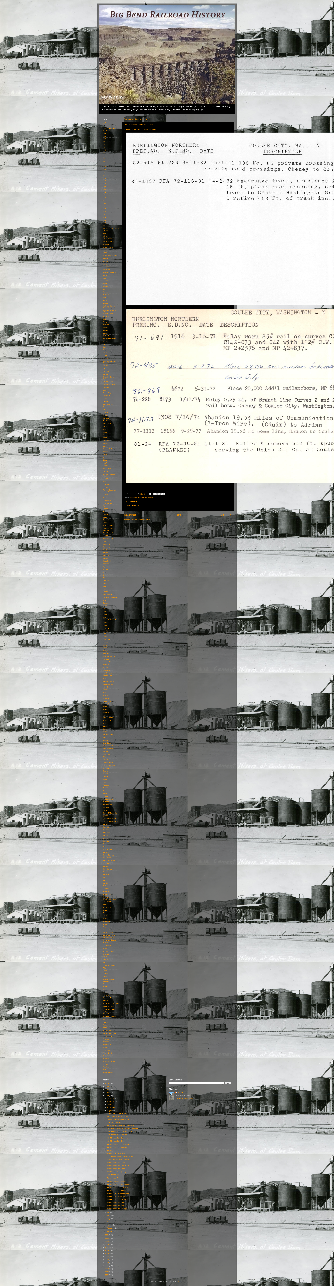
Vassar (105, 984)
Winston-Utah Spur (109, 1061)
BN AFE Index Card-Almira (116, 1203)
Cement (105, 358)
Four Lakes (107, 500)
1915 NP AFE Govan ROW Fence (118, 1135)
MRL (104, 723)
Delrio (105, 426)
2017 (107, 1247)
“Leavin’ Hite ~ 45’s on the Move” (118, 1159)
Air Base (106, 244)
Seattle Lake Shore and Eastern (109, 901)
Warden (105, 1001)
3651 (104, 172)
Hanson (105, 552)
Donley (105, 443)
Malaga (105, 650)
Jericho (105, 592)
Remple (105, 838)
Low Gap (106, 642)
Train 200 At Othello (114, 1123)
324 (104, 158)
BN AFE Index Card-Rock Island (118, 1144)
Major (105, 648)
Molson (105, 695)
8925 (104, 220)
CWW (105, 415)
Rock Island (107, 858)
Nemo (105, 737)
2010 (107, 1269)
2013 (107, 1259)
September (111, 1107)
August (109, 1111)
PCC (104, 791)
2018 (107, 1244)
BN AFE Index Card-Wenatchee (118, 1193)
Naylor (105, 729)
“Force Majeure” (112, 1178)
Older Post (226, 515)
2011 (107, 1266)
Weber (105, 1028)
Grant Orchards (108, 533)
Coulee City (149, 497)
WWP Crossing (108, 1072)
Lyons (105, 645)
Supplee (106, 957)
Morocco (106, 712)
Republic (106, 841)
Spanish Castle (108, 932)
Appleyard (106, 269)
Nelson (105, 732)
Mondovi (106, 698)
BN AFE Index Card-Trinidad (117, 1147)
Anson (105, 264)
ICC (104, 575)
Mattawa (106, 665)
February (110, 1228)
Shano (105, 916)
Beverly (105, 303)
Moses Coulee (108, 718)
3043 (104, 156)
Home (178, 515)
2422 (104, 139)
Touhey (105, 971)
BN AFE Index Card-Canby (116, 1153)
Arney (105, 275)
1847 (104, 126)
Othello (105, 776)
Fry (104, 506)
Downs (105, 454)
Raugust (106, 827)
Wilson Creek (107, 1053)
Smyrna (105, 927)
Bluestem (106, 316)
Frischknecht (107, 503)
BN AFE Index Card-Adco (116, 1206)
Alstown (105, 258)
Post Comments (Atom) (142, 520)
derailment (106, 435)
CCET (105, 355)
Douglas (106, 452)
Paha (104, 782)
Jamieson (106, 580)
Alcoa (105, 250)
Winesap (106, 1059)
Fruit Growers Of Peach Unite (117, 1113)
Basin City (106, 295)
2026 (107, 1083)
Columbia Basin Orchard (108, 378)
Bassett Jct (106, 297)
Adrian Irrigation (108, 242)
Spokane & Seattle (109, 940)
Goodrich (106, 520)
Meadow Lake (108, 673)
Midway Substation (109, 681)
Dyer (104, 457)
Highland (106, 564)
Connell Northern (109, 384)
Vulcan (105, 992)
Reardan (106, 830)
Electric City (107, 468)
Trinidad (105, 973)
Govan (105, 523)
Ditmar (105, 438)
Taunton (105, 959)
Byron (105, 341)
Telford (105, 962)
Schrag (105, 897)
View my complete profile (184, 1099)
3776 (104, 178)
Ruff (104, 880)
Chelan (105, 366)
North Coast (107, 743)
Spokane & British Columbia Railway (109, 936)
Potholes (106, 802)
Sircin (105, 924)
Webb (105, 1025)
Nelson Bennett (108, 734)
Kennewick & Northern (110, 597)
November (111, 1101)
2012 (107, 1263)
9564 (104, 226)
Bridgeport (106, 330)
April (109, 1222)
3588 (104, 170)
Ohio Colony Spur (109, 765)
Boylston (106, 325)
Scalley (105, 886)
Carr (104, 350)
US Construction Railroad (108, 980)
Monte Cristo (107, 701)
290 (104, 147)
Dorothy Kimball (108, 449)
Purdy (105, 810)
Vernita (105, 987)
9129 (104, 223)
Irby (104, 578)
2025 (107, 1086)
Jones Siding (107, 594)
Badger (105, 286)
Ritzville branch (108, 849)
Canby (105, 347)
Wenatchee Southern (110, 1033)
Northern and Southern (111, 746)
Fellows (105, 495)
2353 (104, 136)
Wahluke (106, 995)
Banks (105, 289)
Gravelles (106, 536)
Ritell (104, 846)
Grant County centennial (107, 529)
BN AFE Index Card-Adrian (116, 1196)
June (109, 1216)
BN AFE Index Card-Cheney (116, 1169)
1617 (104, 123)
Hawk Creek (107, 561)
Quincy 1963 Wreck (109, 818)
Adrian (105, 236)
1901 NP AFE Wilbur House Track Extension (122, 1129)
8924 (104, 217)
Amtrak (105, 261)
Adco (104, 233)
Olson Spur (107, 768)
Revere (105, 844)
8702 (104, 214)
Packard (106, 779)
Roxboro (106, 872)
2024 (107, 1089)
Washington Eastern (110, 1006)
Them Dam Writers (109, 965)
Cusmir (105, 407)
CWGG (105, 412)
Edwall (105, 460)
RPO (104, 877)
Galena (105, 509)
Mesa (105, 678)
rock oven (106, 863)
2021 (107, 1235)
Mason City (107, 662)
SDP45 (180, 1092)
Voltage (105, 989)
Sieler (105, 918)
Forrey (105, 497)
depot (105, 432)
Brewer (105, 327)
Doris (104, 446)
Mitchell (105, 687)
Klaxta (105, 600)
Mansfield (106, 653)
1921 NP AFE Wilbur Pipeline (117, 1175)
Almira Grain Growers (110, 255)
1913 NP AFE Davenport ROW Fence (120, 1156)
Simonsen (106, 921)
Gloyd (105, 517)
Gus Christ (106, 544)
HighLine (106, 566)
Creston (105, 401)
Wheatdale (106, 1039)
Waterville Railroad (109, 1017)
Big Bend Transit (108, 313)
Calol (104, 344)
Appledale (106, 267)
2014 (107, 1256)
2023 (107, 1092)
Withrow (105, 1064)
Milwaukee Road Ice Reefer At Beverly (120, 1126)
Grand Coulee (108, 525)
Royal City (106, 875)
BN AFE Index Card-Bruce (116, 1163)
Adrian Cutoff (107, 239)
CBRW (105, 353)
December (111, 1098)
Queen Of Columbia (110, 813)
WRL (104, 1070)
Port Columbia (108, 799)
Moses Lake (107, 720)
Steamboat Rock (108, 951)
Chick (105, 368)
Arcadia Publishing (109, 272)
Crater (105, 398)
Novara (105, 751)
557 (104, 200)
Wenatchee (107, 1030)
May (108, 1219)
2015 (107, 1253)
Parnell (105, 788)
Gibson (105, 514)
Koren (105, 606)
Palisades (106, 785)
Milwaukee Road (108, 684)
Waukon (105, 1019)
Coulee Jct (106, 396)
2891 (104, 144)
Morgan (105, 709)
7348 (104, 203)
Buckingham (107, 336)
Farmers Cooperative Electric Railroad (110, 491)
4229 (104, 198)
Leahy (105, 625)
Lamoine (106, 614)
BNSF (105, 319)
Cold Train (106, 371)
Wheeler (106, 1042)
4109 (104, 186)
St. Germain (107, 946)
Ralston (105, 824)
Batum (105, 300)
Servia (105, 910)
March (109, 1225)
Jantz (104, 583)
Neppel (105, 740)
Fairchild (106, 484)
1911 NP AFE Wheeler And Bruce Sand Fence (123, 1132)
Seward (105, 913)
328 (104, 161)
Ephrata (105, 471)
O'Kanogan (107, 754)
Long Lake (106, 639)
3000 (104, 150)
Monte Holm (107, 704)
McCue (105, 667)
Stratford (106, 954)
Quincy (105, 816)
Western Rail (107, 1036)
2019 (107, 1241)
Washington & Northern (111, 1003)
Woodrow (106, 1067)
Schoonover (107, 894)
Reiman (105, 835)
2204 (104, 133)
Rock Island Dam (109, 860)
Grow (104, 541)
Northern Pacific (108, 749)
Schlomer (106, 891)
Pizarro (105, 796)
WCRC (105, 1022)
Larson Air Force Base (110, 620)
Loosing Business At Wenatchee (118, 1119)
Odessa (105, 760)
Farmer (105, 487)
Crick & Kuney (108, 404)
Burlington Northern (137, 497)
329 (104, 164)
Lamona (105, 617)
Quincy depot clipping (110, 821)
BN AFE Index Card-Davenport (117, 1138)
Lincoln (105, 631)
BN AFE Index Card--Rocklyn (117, 1209)
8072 (104, 209)
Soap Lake (106, 930)
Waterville (106, 1014)
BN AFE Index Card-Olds (115, 1141)
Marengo (106, 659)
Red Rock (106, 833)
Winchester (107, 1056)
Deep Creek (107, 424)
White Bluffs (107, 1044)
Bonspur (106, 322)
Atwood (105, 281)
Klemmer (106, 603)
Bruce (105, 333)
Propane (106, 807)
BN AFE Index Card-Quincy (116, 1172)
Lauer (105, 622)
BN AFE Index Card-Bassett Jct (118, 1166)
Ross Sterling (107, 869)
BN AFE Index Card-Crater (116, 1150)
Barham (105, 292)
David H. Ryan (108, 421)
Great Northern (108, 538)
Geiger (105, 511)
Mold (104, 692)
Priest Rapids (107, 804)
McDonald (106, 670)
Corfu (105, 390)
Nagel (105, 726)
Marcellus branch (109, 656)
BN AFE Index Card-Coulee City (118, 1181)
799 (104, 206)
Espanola (106, 479)
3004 (104, 153)
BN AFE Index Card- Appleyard (117, 1190)
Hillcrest (105, 569)
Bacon (105, 284)
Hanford (105, 550)
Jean (104, 589)
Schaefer (106, 889)
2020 (107, 1238)
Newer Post (130, 515)
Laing (105, 611)
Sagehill (105, 883)
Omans (105, 771)
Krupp (105, 608)
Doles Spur (107, 440)
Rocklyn (105, 866)
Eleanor (105, 466)
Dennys (105, 429)
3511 (104, 167)
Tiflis (104, 968)
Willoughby (106, 1050)
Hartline (105, 558)
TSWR (105, 976)
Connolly (106, 387)
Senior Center (107, 907)
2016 (107, 1250)
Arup (104, 278)
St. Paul (105, 948)
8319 (104, 212)
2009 (107, 1272)
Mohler (105, 690)
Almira (105, 253)
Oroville (105, 774)
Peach (105, 793)
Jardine (105, 586)
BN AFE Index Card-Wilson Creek (118, 1184)
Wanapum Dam (108, 998)
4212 (104, 192)
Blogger (179, 1281)
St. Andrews (107, 943)
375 (104, 175)
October (110, 1104)
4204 (104, 189)
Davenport (106, 418)
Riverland (106, 852)
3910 (104, 181)
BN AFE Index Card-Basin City (117, 1187)
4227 (104, 195)
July (108, 1212)
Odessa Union (108, 762)
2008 (107, 1275)
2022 (107, 1096)
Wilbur (105, 1047)
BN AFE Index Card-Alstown (117, 1199)
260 (104, 142)
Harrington (106, 555)
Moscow (106, 715)
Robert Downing (108, 855)
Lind (104, 634)
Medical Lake (107, 676)
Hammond (106, 547)
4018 (104, 184)
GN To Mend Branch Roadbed (117, 1116)
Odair (105, 757)
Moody (105, 707)
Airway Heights (108, 247)
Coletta (105, 374)
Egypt (105, 463)
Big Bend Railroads (109, 311)
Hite (104, 572)
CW (104, 410)
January (110, 1231)
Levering (106, 628)
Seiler (105, 904)
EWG (104, 481)
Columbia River (108, 382)
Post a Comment (133, 505)
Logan (105, 636)
